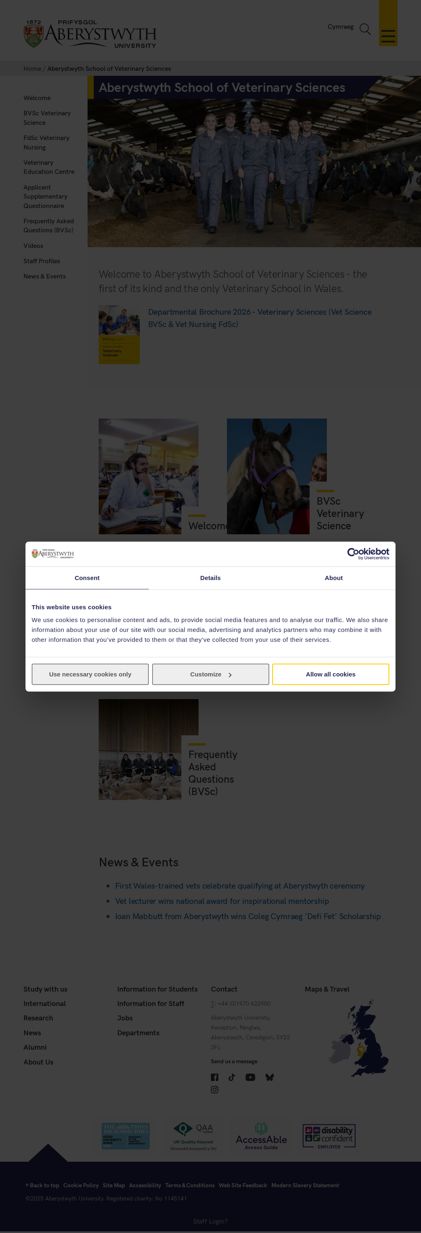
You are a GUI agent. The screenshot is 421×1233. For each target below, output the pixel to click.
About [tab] (334, 577)
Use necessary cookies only (90, 674)
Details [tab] (210, 577)
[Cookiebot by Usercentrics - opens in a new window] (353, 553)
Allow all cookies (331, 674)
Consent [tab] (87, 577)
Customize (210, 674)
